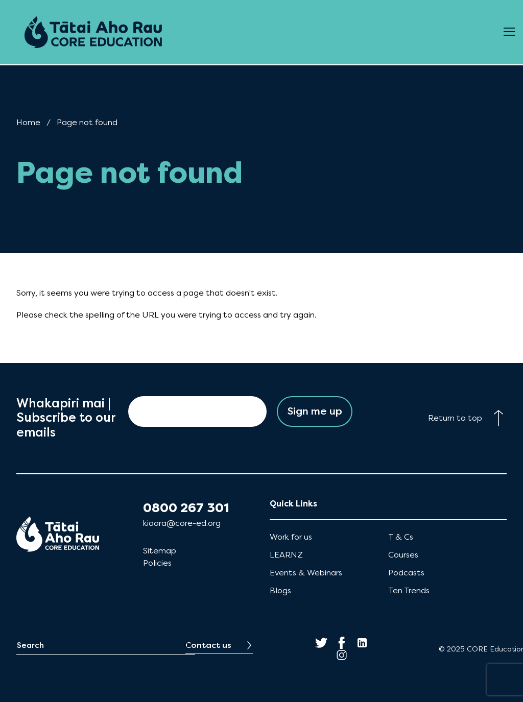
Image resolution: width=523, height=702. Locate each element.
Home (28, 122)
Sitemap (159, 550)
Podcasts (406, 572)
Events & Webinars (306, 572)
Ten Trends (409, 590)
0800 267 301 (186, 508)
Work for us (291, 537)
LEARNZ (286, 555)
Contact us (208, 645)
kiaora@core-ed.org (182, 523)
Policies (157, 563)
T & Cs (400, 537)
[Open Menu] (509, 32)
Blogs (280, 590)
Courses (403, 555)
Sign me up (315, 411)
